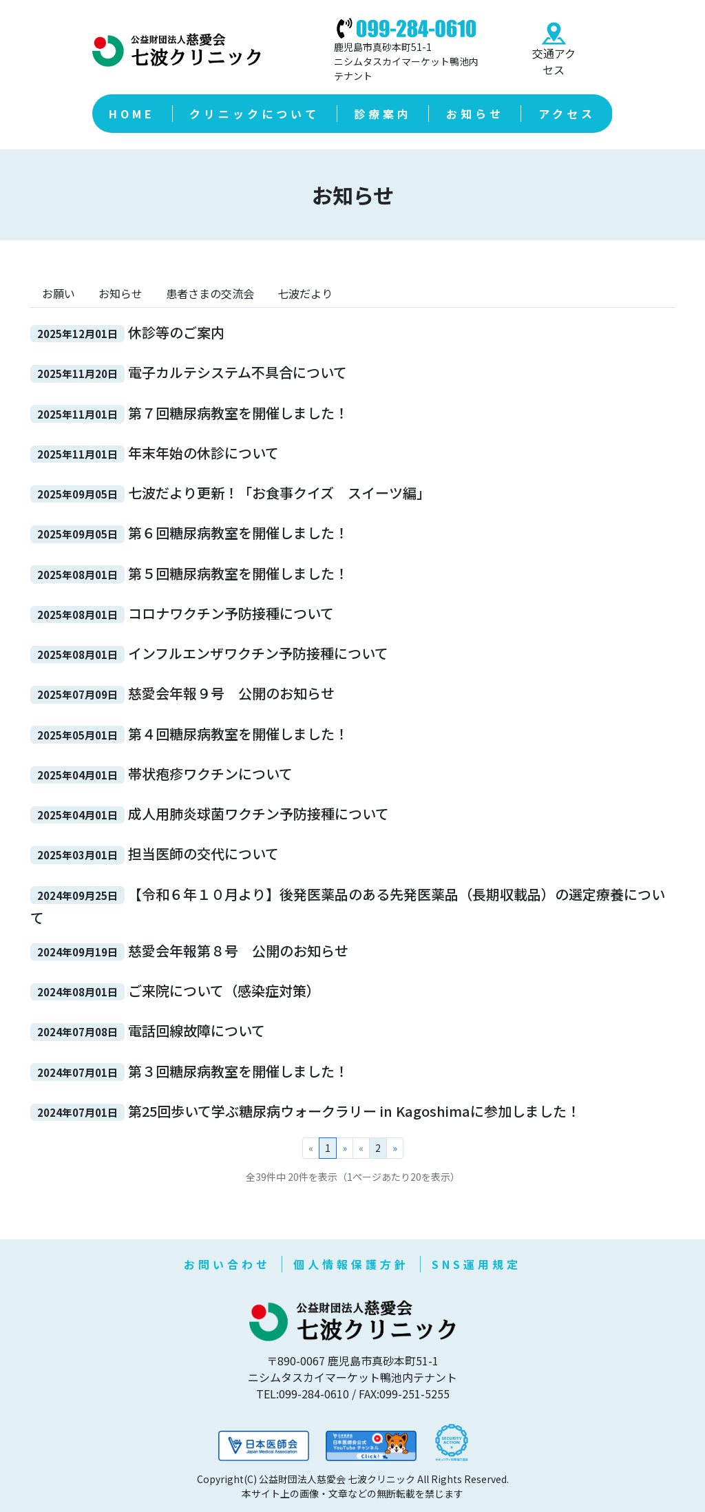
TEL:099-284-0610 (302, 1393)
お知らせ (120, 293)
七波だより (305, 293)
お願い (58, 293)
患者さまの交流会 (210, 293)
